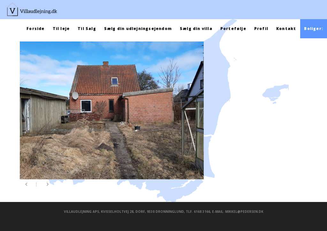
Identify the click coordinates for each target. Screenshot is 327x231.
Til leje (61, 28)
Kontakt (286, 28)
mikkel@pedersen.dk (244, 211)
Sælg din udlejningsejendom (138, 28)
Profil (261, 28)
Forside (35, 28)
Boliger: (313, 28)
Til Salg (87, 28)
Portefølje (233, 28)
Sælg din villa (196, 28)
